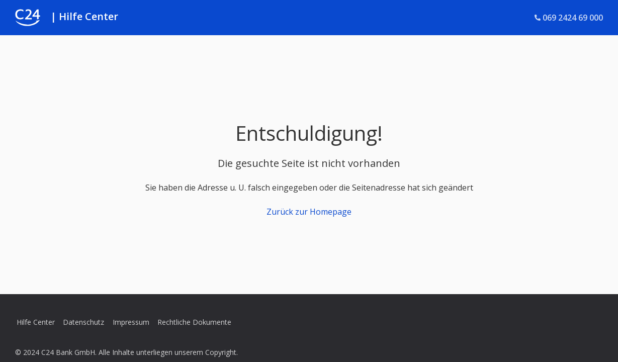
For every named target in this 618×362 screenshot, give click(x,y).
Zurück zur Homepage (309, 211)
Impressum (131, 322)
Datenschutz (83, 322)
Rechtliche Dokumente (194, 322)
